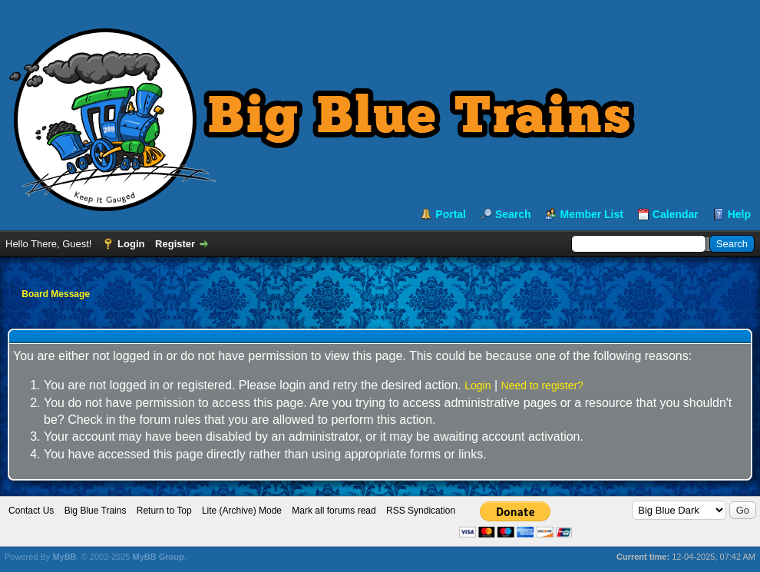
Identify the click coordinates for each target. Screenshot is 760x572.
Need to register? (542, 385)
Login (130, 244)
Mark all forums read (333, 510)
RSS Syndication (420, 510)
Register (175, 244)
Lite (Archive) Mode (242, 510)
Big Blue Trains (95, 510)
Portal (450, 214)
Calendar (676, 214)
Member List (591, 214)
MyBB (64, 556)
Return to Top (164, 510)
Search (513, 214)
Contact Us (31, 510)
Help (739, 214)
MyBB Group (157, 556)
